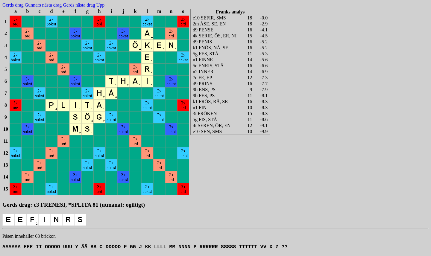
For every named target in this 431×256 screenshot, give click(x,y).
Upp (100, 4)
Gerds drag (13, 4)
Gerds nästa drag (79, 4)
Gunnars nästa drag (43, 4)
